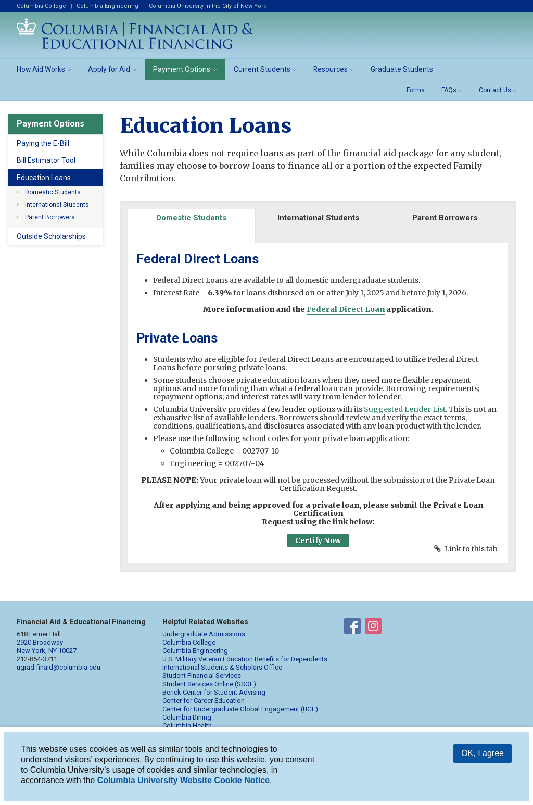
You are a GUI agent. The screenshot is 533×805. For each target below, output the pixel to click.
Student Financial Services (201, 676)
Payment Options (181, 69)
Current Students (262, 69)
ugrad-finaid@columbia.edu (58, 667)
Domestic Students (53, 192)
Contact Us (495, 90)
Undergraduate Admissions (203, 634)
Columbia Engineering (107, 6)
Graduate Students (402, 69)
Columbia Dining (186, 717)
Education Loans (44, 177)
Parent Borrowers (50, 217)
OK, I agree (482, 753)
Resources (330, 69)
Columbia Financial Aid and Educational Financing (135, 33)
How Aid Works (41, 69)
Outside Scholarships (51, 236)
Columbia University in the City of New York (207, 6)
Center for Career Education (203, 701)
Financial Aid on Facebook (352, 628)
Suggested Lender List (405, 409)
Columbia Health (187, 725)
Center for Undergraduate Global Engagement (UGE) (240, 709)
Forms (416, 90)
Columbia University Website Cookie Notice (183, 780)
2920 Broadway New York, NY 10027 (47, 646)
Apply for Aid (109, 69)
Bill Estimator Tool (46, 160)
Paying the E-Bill (43, 143)
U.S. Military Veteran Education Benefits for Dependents (244, 659)
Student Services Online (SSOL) (209, 684)
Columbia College (41, 6)
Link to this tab (471, 549)
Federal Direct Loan (346, 309)
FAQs (448, 90)
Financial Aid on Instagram (373, 628)
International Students (57, 204)
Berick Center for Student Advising (213, 692)
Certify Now (318, 540)
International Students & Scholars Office (222, 667)
